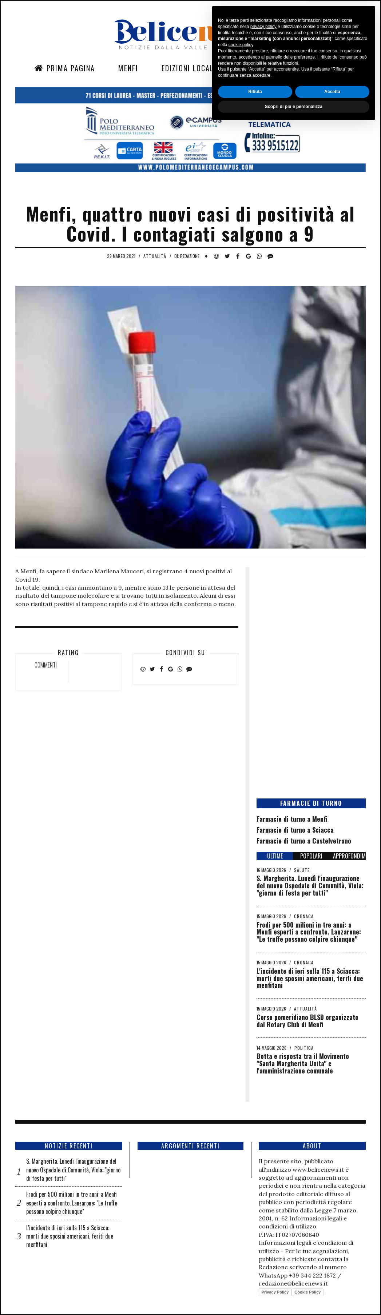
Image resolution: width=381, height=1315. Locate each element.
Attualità (154, 256)
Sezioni (252, 68)
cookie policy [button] (241, 1234)
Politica (304, 1048)
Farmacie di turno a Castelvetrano (304, 840)
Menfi (128, 68)
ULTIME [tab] (275, 856)
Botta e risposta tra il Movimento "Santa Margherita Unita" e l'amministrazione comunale (303, 1063)
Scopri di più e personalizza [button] (293, 1295)
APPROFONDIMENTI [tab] (349, 856)
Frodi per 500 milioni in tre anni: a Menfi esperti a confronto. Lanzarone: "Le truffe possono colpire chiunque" (309, 932)
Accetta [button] (332, 1280)
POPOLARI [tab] (311, 856)
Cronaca (304, 916)
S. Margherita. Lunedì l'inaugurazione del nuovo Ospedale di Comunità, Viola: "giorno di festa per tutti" (310, 885)
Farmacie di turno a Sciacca (295, 829)
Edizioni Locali (189, 68)
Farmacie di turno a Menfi (292, 819)
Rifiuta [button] (255, 1280)
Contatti (305, 68)
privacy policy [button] (263, 1215)
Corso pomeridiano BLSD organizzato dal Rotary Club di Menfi (307, 1020)
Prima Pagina (64, 68)
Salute (302, 870)
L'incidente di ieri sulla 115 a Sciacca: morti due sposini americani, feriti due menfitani (310, 978)
